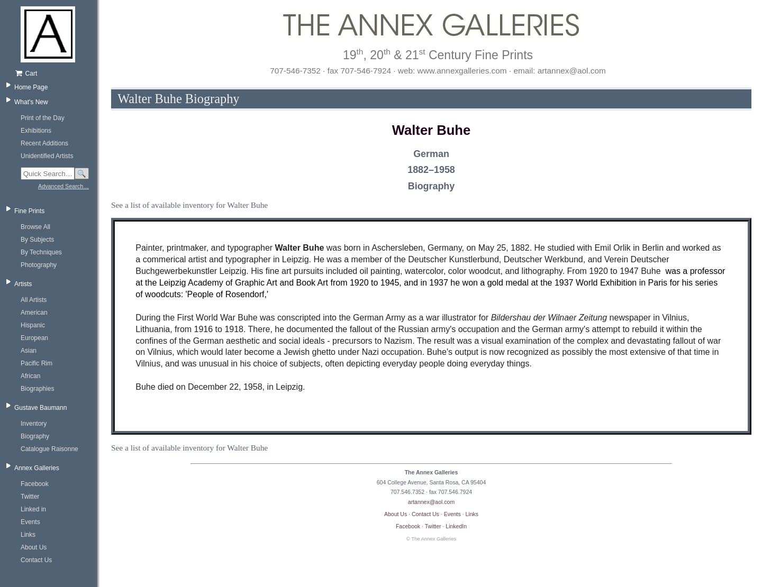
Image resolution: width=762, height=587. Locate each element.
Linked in (33, 509)
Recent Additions (44, 143)
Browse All (35, 227)
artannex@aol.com (431, 502)
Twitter (30, 496)
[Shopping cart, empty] (51, 73)
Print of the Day (43, 118)
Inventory (34, 423)
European (34, 338)
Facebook (35, 484)
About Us (34, 547)
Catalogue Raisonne (49, 449)
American (34, 312)
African (30, 376)
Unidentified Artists (47, 156)
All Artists (34, 300)
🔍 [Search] (81, 174)
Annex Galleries (36, 468)
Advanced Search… (63, 186)
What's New (31, 102)
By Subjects (37, 239)
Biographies (37, 388)
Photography (39, 265)
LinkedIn (456, 526)
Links (28, 534)
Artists (23, 284)
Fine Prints (29, 211)
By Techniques (41, 252)
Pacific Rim (36, 363)
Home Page (31, 87)
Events (30, 522)
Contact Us (36, 560)
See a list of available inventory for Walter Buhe (189, 204)
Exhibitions (36, 130)
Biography (35, 436)
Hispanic (33, 325)
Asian (29, 350)
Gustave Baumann (40, 407)
